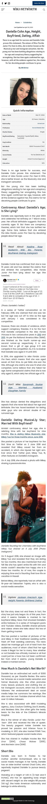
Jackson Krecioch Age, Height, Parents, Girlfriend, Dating (25, 599)
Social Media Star (38, 128)
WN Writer (25, 68)
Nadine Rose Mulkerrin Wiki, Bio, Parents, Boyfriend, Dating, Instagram (25, 250)
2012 (39, 334)
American (41, 123)
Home (17, 22)
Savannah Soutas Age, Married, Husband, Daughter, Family (25, 387)
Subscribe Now (39, 3)
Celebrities (27, 22)
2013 (3, 337)
